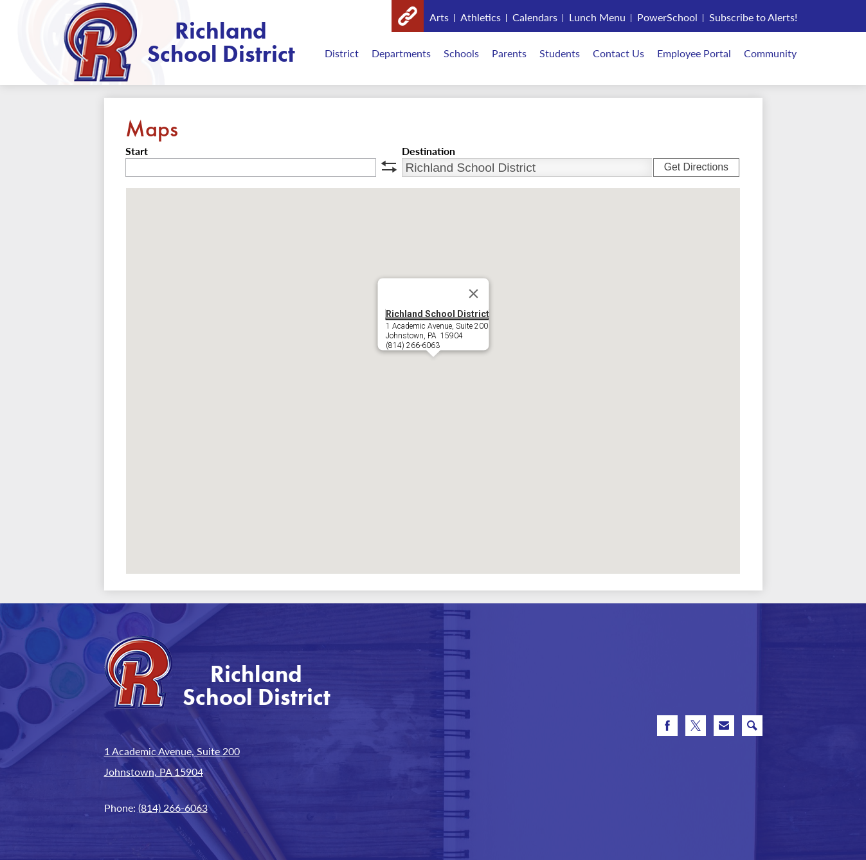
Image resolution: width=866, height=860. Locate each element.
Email (724, 728)
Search (752, 728)
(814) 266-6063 (173, 807)
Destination (428, 150)
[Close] (473, 294)
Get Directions (696, 166)
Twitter (695, 728)
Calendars (534, 17)
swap (389, 167)
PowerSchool (667, 17)
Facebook (667, 728)
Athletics (480, 17)
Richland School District (437, 314)
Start (136, 150)
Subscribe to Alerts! (753, 17)
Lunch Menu (597, 17)
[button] (433, 369)
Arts (439, 17)
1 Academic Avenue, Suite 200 (172, 751)
